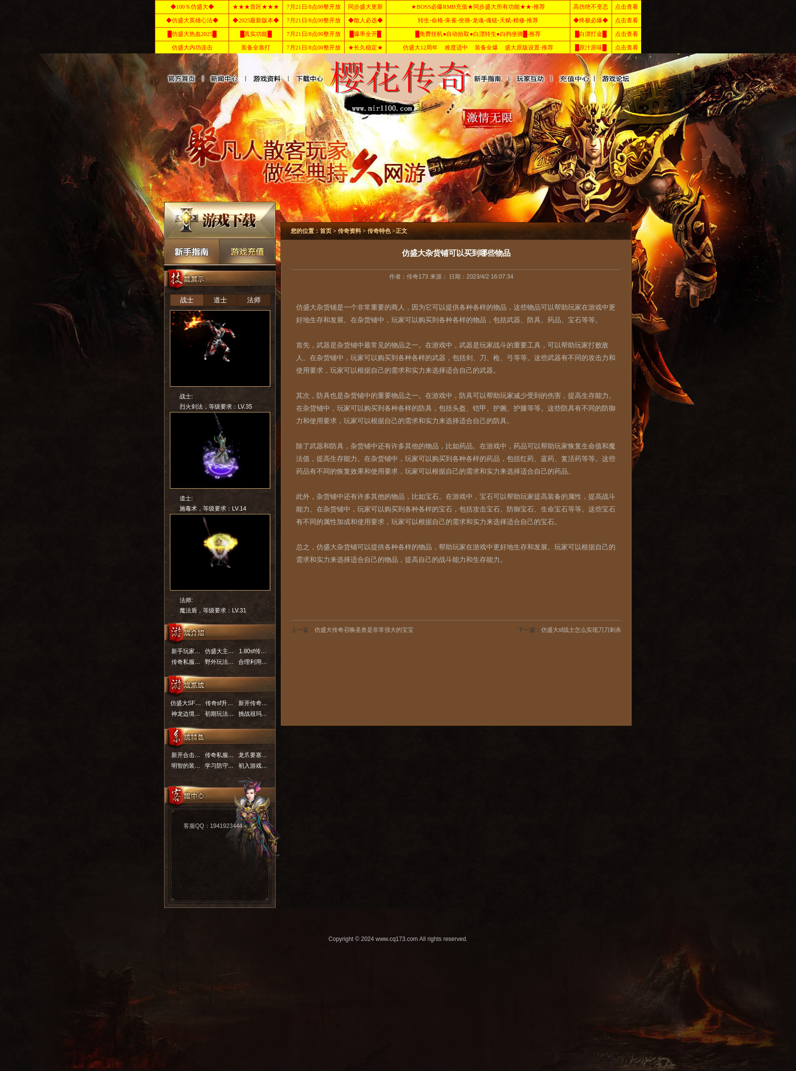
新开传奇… (252, 703)
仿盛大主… (219, 651)
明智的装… (185, 765)
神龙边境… (185, 713)
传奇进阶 (482, 78)
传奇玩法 (558, 78)
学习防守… (219, 765)
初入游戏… (252, 765)
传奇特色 (379, 231)
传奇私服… (185, 662)
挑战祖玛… (252, 713)
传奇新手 (192, 251)
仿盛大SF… (185, 703)
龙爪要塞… (252, 755)
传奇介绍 (601, 78)
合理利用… (252, 662)
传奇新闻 (223, 78)
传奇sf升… (219, 703)
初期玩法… (219, 713)
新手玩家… (185, 651)
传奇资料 (266, 78)
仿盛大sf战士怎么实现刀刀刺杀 (581, 629)
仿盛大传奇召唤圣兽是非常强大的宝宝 (364, 629)
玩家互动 (515, 78)
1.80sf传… (252, 651)
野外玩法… (219, 662)
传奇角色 (309, 78)
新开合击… (185, 755)
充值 (248, 251)
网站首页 (181, 78)
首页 (326, 231)
